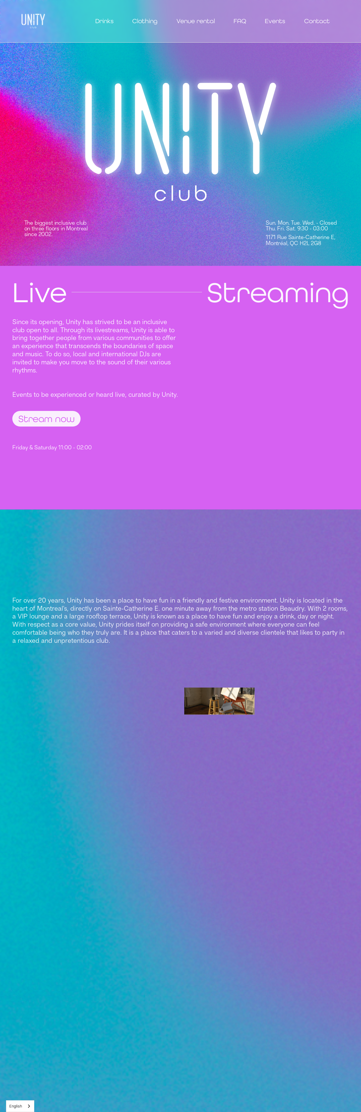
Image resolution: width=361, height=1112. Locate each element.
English (15, 1106)
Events (275, 21)
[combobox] (20, 1106)
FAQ (240, 21)
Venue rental (195, 21)
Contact (317, 21)
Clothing (145, 21)
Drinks (104, 21)
